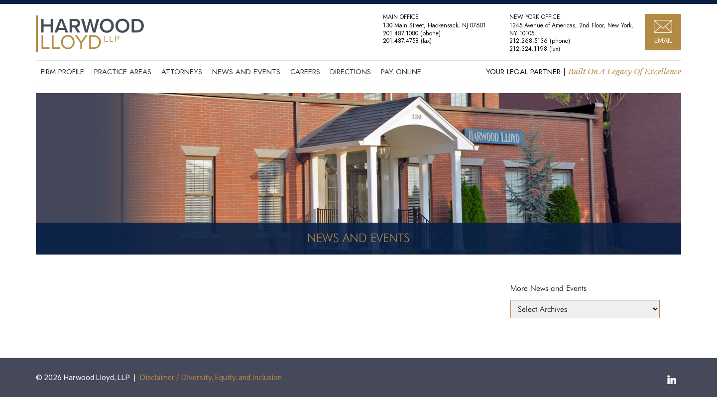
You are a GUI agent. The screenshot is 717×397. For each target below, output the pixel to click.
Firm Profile (62, 71)
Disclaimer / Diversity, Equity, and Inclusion (210, 377)
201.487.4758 (401, 40)
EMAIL (663, 40)
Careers (305, 71)
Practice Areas (122, 71)
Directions (350, 71)
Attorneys (181, 71)
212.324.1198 (528, 48)
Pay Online (401, 71)
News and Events (246, 71)
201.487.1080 (400, 33)
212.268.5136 (528, 40)
